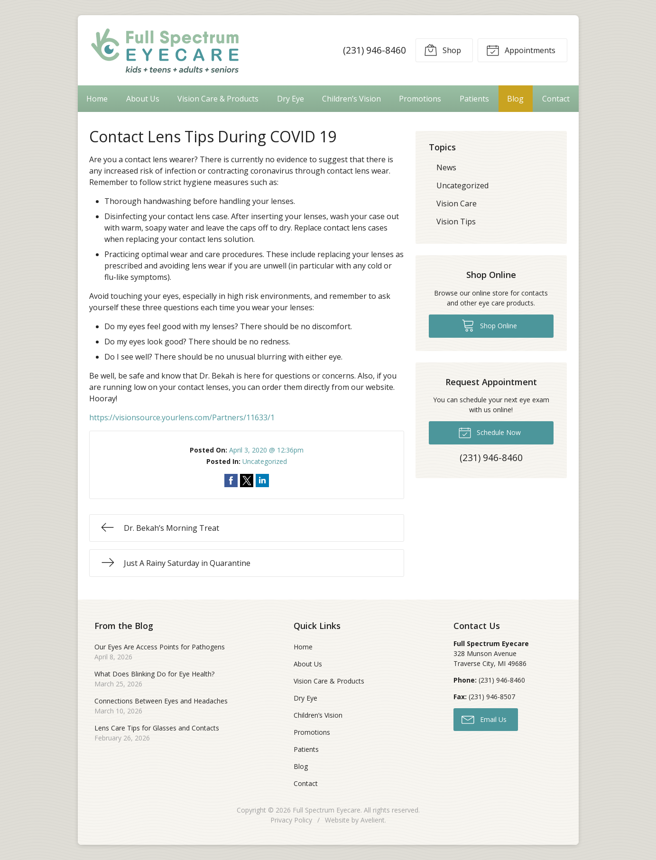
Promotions (420, 98)
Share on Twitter (246, 480)
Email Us (484, 719)
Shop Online (489, 325)
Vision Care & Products (218, 98)
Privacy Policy (291, 819)
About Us (142, 98)
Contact (556, 98)
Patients (474, 98)
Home (97, 98)
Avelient (372, 819)
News (446, 167)
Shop (442, 49)
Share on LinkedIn (262, 480)
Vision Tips (456, 221)
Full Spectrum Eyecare (326, 809)
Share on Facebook (231, 480)
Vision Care (456, 203)
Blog (515, 98)
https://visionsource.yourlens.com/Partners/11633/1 (182, 417)
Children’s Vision (351, 98)
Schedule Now (489, 432)
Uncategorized (264, 461)
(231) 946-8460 (374, 50)
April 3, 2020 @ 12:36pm (266, 449)
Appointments (520, 49)
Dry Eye (290, 98)
